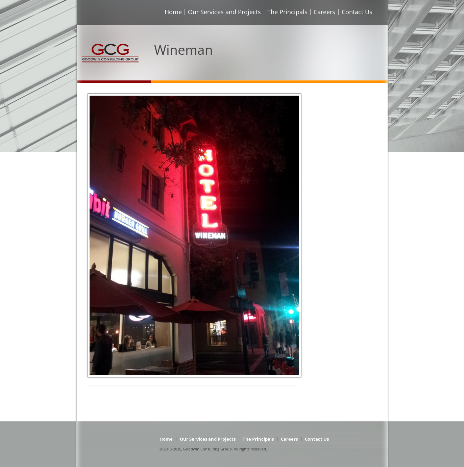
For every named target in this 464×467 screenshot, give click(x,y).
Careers (324, 12)
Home (173, 12)
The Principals (287, 12)
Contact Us (357, 12)
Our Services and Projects (224, 12)
